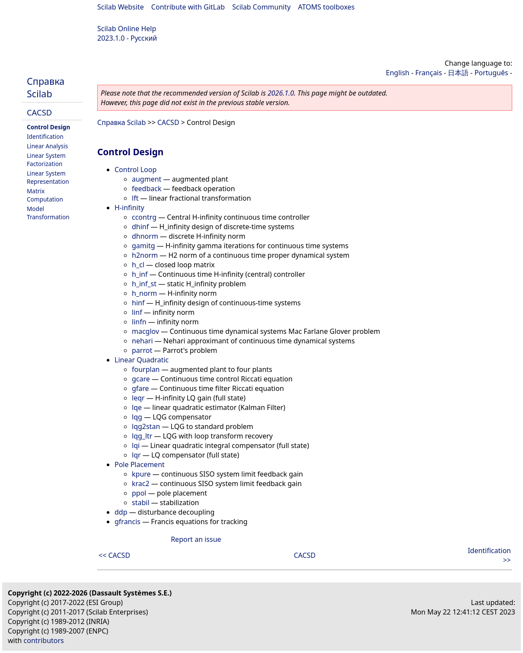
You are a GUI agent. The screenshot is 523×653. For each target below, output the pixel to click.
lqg (137, 417)
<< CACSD (114, 555)
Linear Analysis (47, 146)
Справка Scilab (45, 87)
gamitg (143, 245)
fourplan (146, 369)
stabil (141, 502)
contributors (44, 640)
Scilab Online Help (126, 28)
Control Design (48, 127)
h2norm (145, 255)
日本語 (458, 72)
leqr (138, 398)
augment (146, 179)
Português (491, 72)
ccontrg (144, 217)
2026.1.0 (281, 93)
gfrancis (127, 521)
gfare (140, 388)
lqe (137, 407)
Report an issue (196, 539)
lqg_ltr (142, 436)
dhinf (140, 226)
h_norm (144, 293)
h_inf (140, 274)
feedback (146, 188)
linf (137, 312)
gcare (141, 379)
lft (135, 198)
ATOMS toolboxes (326, 7)
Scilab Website (120, 7)
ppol (139, 493)
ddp (121, 512)
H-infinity (129, 207)
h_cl (138, 264)
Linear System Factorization (46, 159)
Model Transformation (48, 213)
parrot (142, 350)
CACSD (39, 112)
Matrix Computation (45, 195)
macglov (145, 331)
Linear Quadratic (142, 360)
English (397, 72)
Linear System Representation (48, 177)
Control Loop (135, 169)
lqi (136, 445)
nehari (142, 341)
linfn (139, 321)
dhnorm (145, 236)
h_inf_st (144, 283)
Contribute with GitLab (188, 7)
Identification (45, 136)
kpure (141, 474)
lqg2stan (146, 426)
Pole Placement (140, 464)
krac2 (141, 483)
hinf (138, 302)
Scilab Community (261, 7)
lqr (136, 455)
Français (428, 72)
